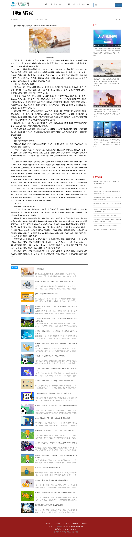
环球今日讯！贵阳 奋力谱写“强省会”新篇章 (47, 467)
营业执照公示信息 (73, 532)
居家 (60, 4)
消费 (88, 4)
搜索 (118, 5)
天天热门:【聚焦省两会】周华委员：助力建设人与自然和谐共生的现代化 (56, 443)
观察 (83, 4)
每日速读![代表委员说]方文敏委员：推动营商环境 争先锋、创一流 (54, 281)
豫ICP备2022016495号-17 (61, 532)
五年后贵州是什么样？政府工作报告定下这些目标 (49, 505)
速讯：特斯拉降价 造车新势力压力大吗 (105, 215)
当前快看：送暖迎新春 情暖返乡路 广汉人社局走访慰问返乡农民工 (107, 210)
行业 (50, 4)
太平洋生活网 (60, 526)
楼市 (55, 4)
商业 (74, 4)
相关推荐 (14, 267)
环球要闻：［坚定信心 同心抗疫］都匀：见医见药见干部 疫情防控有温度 (56, 405)
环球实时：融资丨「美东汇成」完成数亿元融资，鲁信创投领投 (106, 182)
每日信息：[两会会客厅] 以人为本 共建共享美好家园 (50, 356)
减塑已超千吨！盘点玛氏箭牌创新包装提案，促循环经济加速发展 (107, 192)
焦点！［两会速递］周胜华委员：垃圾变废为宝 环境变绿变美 (52, 418)
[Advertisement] (107, 162)
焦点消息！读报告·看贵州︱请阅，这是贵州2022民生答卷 (51, 480)
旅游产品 (23, 260)
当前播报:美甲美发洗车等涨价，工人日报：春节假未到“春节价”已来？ (107, 198)
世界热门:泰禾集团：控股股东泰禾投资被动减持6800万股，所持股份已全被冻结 (107, 220)
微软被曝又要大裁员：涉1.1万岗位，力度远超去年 (107, 204)
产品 (78, 4)
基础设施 (35, 260)
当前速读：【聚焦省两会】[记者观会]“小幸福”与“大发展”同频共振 (54, 380)
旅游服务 (29, 260)
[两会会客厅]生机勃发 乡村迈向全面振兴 (46, 294)
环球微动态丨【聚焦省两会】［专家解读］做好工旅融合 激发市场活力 (55, 430)
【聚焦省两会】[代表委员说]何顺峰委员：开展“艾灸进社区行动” (53, 393)
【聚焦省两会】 (39, 269)
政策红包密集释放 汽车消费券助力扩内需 (105, 225)
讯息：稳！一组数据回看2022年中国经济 (105, 229)
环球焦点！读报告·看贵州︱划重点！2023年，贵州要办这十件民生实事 (55, 492)
